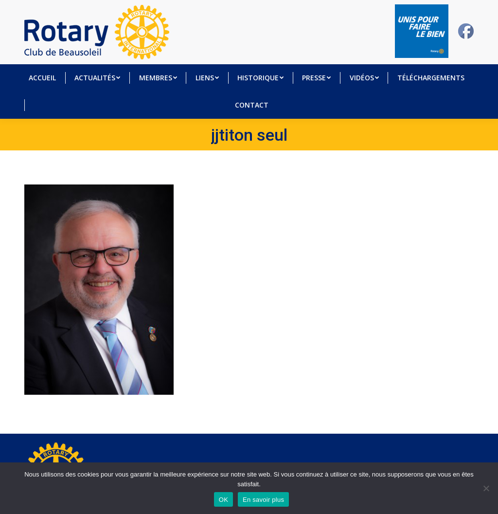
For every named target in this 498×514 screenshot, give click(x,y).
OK (223, 499)
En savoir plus (263, 499)
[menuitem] (42, 78)
